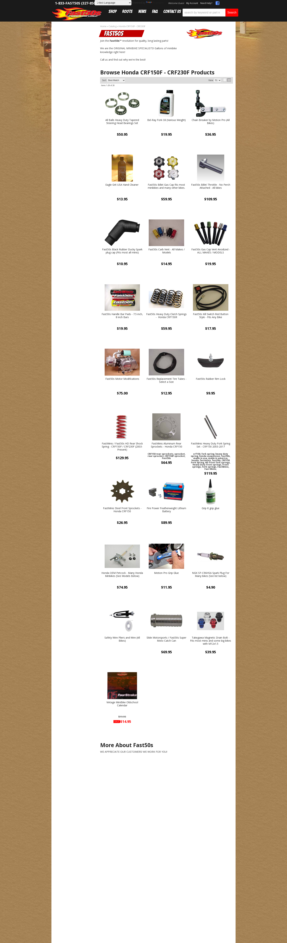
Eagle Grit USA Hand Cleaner (122, 184)
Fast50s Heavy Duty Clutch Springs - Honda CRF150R (166, 316)
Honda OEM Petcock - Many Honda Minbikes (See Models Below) (122, 575)
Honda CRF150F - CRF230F (77, 38)
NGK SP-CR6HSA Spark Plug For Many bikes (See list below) (210, 575)
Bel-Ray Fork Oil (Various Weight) (166, 120)
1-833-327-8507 (99, 774)
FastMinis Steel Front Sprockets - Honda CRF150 (122, 510)
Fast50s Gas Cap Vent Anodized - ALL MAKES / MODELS (210, 251)
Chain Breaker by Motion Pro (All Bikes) (211, 122)
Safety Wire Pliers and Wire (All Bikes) (122, 639)
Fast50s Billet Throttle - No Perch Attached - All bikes (210, 186)
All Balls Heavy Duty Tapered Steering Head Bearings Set (122, 122)
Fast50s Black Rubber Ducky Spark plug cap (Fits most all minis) (122, 251)
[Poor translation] (13, 853)
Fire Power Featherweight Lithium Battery (166, 510)
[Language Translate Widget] (113, 2)
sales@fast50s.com (102, 779)
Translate (155, 2)
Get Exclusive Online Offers (166, 779)
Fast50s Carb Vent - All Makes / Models (166, 251)
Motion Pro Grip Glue (166, 573)
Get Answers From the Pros (74, 285)
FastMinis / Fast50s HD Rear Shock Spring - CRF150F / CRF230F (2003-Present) (122, 446)
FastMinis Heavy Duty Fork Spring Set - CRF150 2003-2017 (210, 445)
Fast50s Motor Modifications (122, 378)
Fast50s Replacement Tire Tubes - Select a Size (166, 380)
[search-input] (204, 12)
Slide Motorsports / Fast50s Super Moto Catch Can (166, 639)
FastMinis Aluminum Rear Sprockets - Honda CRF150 (166, 445)
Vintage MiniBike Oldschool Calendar (122, 704)
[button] (210, 13)
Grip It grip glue (210, 508)
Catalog (66, 34)
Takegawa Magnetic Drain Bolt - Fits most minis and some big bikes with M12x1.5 (210, 640)
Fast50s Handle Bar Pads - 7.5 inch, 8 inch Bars (122, 316)
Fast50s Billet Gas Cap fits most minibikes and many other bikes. (166, 186)
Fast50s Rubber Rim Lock (211, 378)
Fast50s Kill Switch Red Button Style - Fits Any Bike (210, 316)
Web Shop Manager (149, 822)
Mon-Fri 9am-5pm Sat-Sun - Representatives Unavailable (74, 302)
